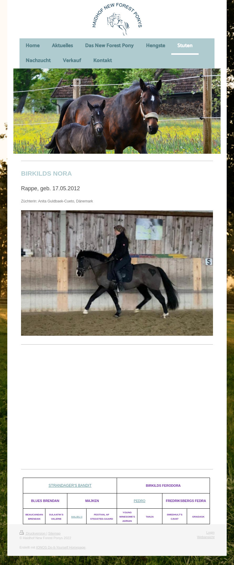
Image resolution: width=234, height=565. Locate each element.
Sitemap (54, 533)
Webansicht (205, 537)
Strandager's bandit (69, 485)
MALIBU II (76, 516)
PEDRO (139, 501)
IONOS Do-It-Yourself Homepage (60, 547)
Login (210, 532)
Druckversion (33, 533)
